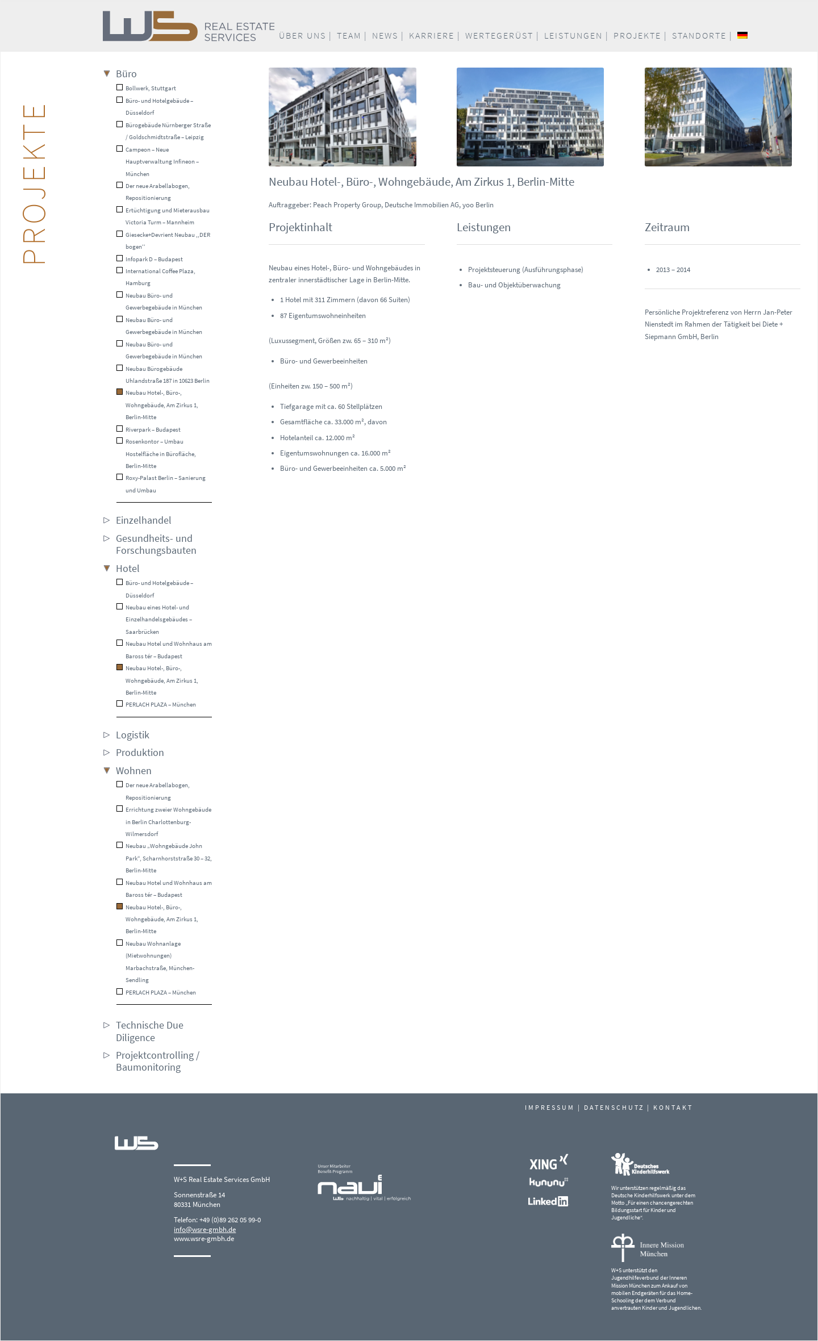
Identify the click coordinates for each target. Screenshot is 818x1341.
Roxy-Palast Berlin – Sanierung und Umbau (161, 484)
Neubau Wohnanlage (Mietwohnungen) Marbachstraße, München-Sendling (155, 961)
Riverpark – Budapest (148, 429)
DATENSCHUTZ (614, 1107)
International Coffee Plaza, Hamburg (155, 277)
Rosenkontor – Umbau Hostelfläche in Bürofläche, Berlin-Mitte (156, 453)
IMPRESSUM (550, 1107)
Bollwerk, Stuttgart (146, 88)
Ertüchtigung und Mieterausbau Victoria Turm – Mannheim (163, 216)
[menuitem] (306, 36)
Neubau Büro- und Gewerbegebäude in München (159, 301)
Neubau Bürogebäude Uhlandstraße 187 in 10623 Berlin (163, 375)
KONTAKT (673, 1107)
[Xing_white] (548, 1162)
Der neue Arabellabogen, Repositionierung (153, 192)
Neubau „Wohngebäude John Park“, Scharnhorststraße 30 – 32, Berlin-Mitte (164, 858)
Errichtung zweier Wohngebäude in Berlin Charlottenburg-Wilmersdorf (163, 821)
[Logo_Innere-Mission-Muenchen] (647, 1248)
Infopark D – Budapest (149, 259)
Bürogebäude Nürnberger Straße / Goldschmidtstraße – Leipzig (163, 131)
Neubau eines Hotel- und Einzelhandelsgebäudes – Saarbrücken (154, 619)
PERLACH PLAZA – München (156, 704)
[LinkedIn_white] (548, 1201)
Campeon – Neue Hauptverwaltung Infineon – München (157, 161)
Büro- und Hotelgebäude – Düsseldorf (154, 106)
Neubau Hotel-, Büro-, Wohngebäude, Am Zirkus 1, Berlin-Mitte (157, 404)
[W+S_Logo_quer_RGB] (246, 26)
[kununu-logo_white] (548, 1182)
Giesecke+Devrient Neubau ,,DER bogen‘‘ (163, 240)
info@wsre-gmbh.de (205, 1229)
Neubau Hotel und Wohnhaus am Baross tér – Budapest (164, 649)
